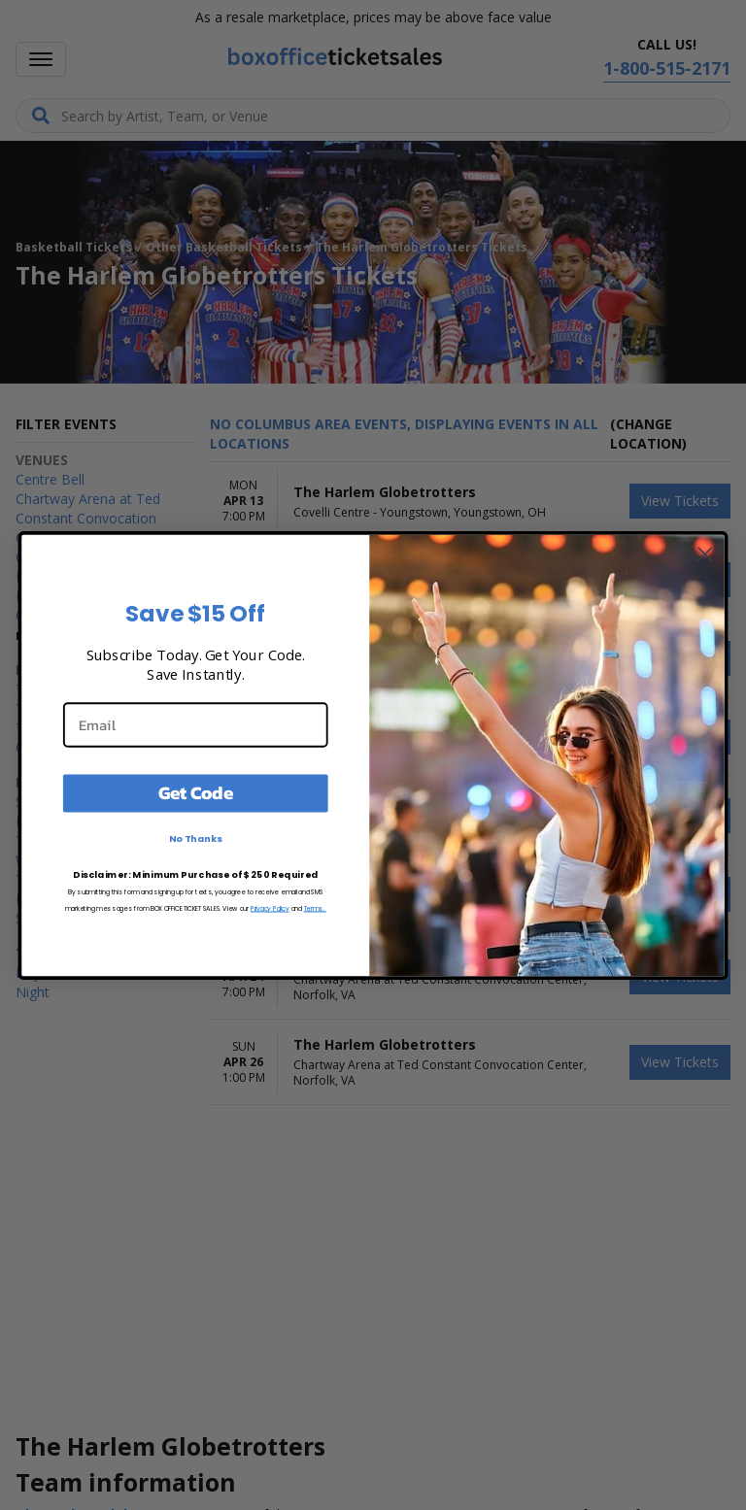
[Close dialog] (705, 553)
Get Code (195, 792)
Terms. (315, 907)
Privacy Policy (270, 907)
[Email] (195, 723)
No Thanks (195, 838)
